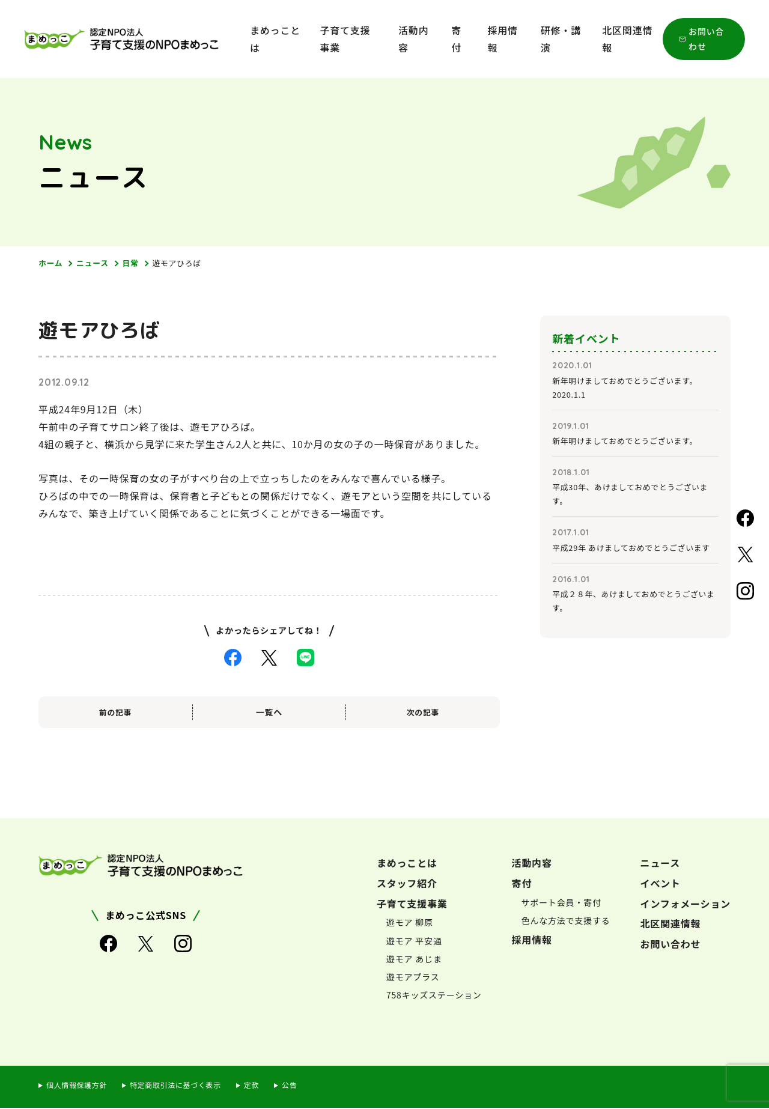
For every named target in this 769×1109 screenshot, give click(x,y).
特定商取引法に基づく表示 (185, 1086)
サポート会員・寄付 (561, 903)
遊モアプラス (413, 978)
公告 (305, 1086)
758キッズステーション (434, 996)
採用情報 (503, 39)
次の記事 (422, 713)
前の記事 (115, 713)
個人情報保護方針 (79, 1086)
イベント (660, 884)
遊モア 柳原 (409, 923)
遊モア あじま (414, 960)
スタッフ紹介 (407, 884)
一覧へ (269, 713)
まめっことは (275, 39)
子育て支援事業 (345, 39)
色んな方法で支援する (565, 922)
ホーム (51, 263)
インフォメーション (685, 904)
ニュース (96, 263)
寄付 (456, 39)
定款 (266, 1086)
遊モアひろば (185, 263)
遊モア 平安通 (414, 941)
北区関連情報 (627, 39)
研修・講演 (561, 39)
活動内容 (413, 39)
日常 (136, 263)
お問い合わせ (706, 38)
